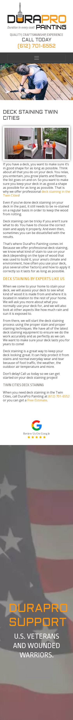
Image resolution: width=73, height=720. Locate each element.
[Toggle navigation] (36, 58)
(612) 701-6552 (37, 46)
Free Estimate (37, 400)
